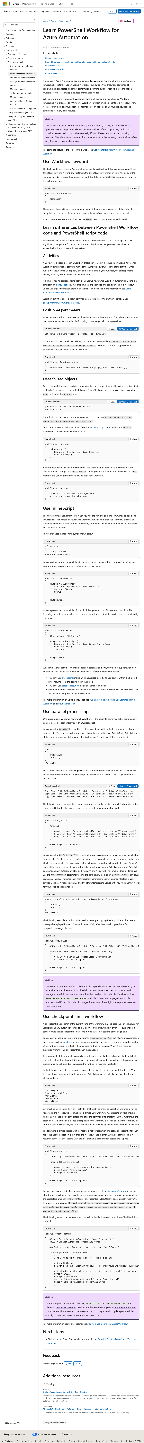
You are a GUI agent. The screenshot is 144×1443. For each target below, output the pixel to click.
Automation (64, 21)
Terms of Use (101, 1441)
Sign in (138, 3)
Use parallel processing (55, 69)
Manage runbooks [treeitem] (18, 89)
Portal (112, 11)
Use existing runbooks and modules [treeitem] (21, 68)
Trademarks (115, 1441)
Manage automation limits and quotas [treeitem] (23, 83)
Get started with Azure (129, 11)
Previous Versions (24, 1441)
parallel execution (70, 685)
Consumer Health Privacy (80, 1441)
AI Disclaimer (8, 1441)
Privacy (60, 1441)
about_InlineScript (66, 703)
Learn (45, 21)
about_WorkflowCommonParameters (61, 302)
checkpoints (74, 141)
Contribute (49, 1441)
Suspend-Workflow (116, 1190)
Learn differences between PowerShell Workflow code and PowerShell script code (80, 61)
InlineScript (61, 284)
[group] (91, 956)
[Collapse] (34, 18)
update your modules (125, 1307)
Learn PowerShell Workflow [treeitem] (22, 73)
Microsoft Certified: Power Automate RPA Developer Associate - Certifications (77, 1409)
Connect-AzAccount (66, 1307)
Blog (37, 1441)
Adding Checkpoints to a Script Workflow (107, 1323)
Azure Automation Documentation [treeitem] (20, 30)
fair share (67, 1041)
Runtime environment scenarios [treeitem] (23, 77)
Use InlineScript (52, 65)
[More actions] (137, 21)
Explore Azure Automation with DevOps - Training (65, 1392)
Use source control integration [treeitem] (23, 108)
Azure (53, 21)
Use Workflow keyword (55, 58)
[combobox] (19, 24)
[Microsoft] (5, 4)
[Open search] (131, 3)
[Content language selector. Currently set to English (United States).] (15, 1434)
